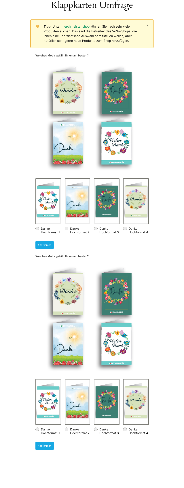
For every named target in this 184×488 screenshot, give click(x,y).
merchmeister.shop (76, 26)
